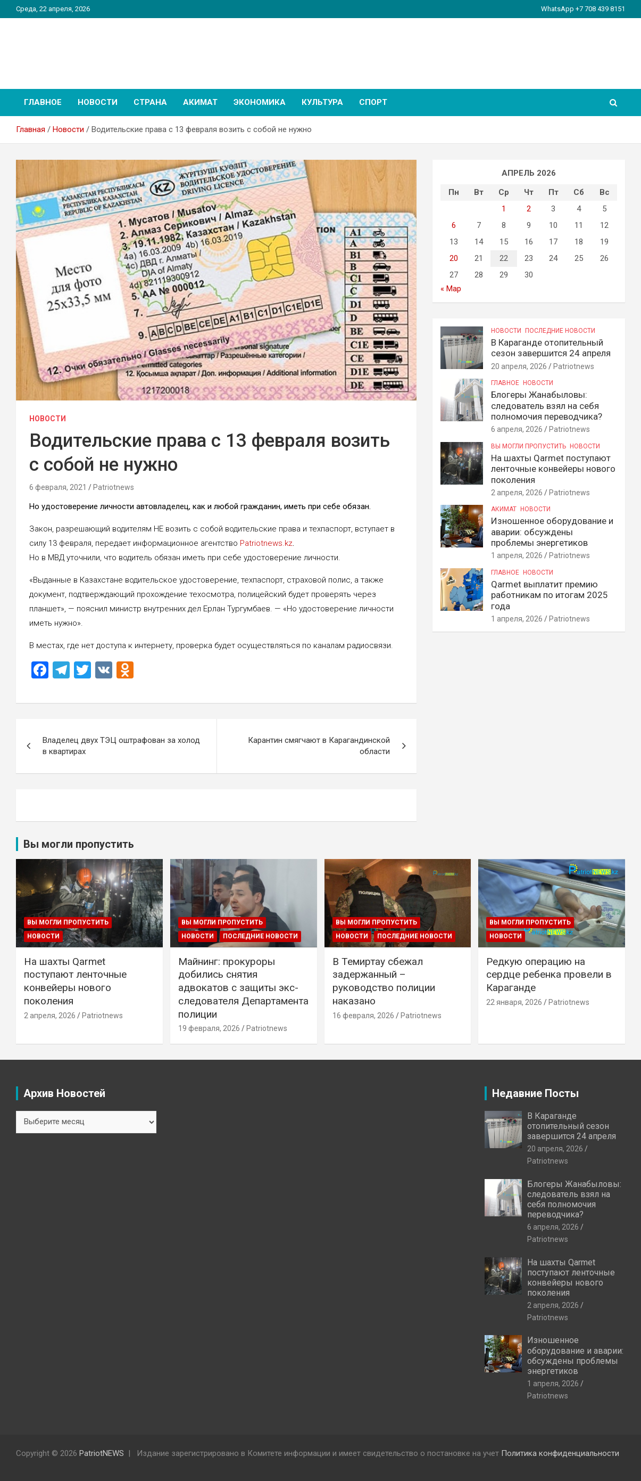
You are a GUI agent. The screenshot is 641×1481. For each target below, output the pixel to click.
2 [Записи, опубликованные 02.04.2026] (529, 209)
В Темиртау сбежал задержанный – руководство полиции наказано (383, 981)
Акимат (200, 102)
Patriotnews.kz (266, 543)
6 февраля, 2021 (58, 487)
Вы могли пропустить (528, 446)
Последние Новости (560, 330)
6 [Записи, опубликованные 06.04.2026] (454, 225)
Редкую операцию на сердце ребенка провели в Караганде (549, 974)
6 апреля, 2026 (517, 429)
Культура (322, 102)
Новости (98, 102)
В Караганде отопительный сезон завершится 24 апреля (551, 347)
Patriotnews (113, 487)
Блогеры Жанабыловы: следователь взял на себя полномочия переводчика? (546, 405)
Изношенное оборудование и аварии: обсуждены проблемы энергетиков (552, 532)
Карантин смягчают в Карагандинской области (319, 745)
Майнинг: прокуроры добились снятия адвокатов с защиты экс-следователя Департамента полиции (243, 987)
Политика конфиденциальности (560, 1453)
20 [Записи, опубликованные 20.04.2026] (453, 258)
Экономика (260, 102)
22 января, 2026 (514, 1002)
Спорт (373, 102)
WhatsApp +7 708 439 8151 (583, 9)
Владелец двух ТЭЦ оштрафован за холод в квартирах (121, 745)
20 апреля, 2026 (519, 366)
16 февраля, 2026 (363, 1015)
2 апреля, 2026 (517, 492)
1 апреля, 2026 (517, 555)
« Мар (450, 288)
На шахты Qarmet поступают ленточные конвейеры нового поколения (553, 469)
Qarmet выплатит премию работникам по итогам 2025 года (549, 595)
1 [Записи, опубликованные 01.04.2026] (504, 209)
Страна (150, 102)
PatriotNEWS (77, 47)
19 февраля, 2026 (209, 1028)
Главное (43, 102)
